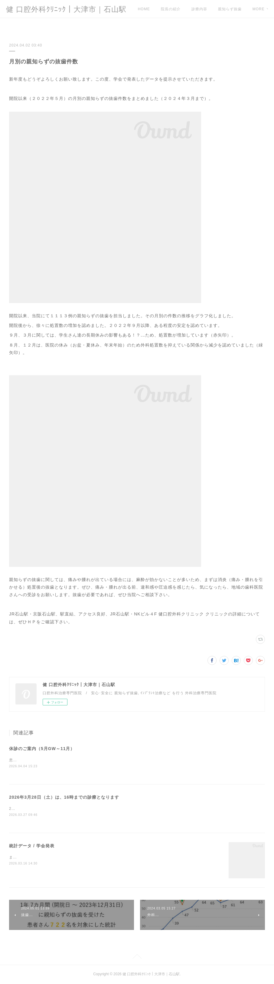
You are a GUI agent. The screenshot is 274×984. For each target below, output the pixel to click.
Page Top (137, 957)
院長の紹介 (171, 9)
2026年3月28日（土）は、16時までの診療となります (64, 797)
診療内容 (199, 9)
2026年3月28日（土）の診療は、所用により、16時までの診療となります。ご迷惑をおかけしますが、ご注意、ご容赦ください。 (123, 809)
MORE (224, 9)
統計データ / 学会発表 (31, 846)
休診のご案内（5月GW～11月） (42, 748)
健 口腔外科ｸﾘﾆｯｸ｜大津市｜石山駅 (66, 9)
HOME (144, 9)
